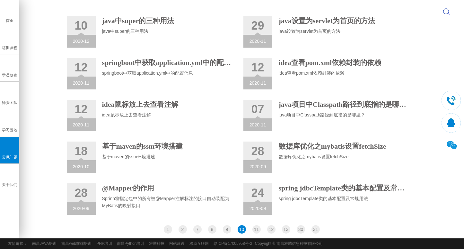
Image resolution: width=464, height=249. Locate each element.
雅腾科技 (156, 243)
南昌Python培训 (130, 243)
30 (300, 229)
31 (315, 229)
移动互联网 (199, 243)
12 (271, 229)
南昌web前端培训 (76, 243)
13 (286, 229)
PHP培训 (104, 243)
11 (256, 229)
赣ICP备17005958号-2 (233, 243)
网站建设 (177, 243)
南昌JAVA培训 (44, 243)
